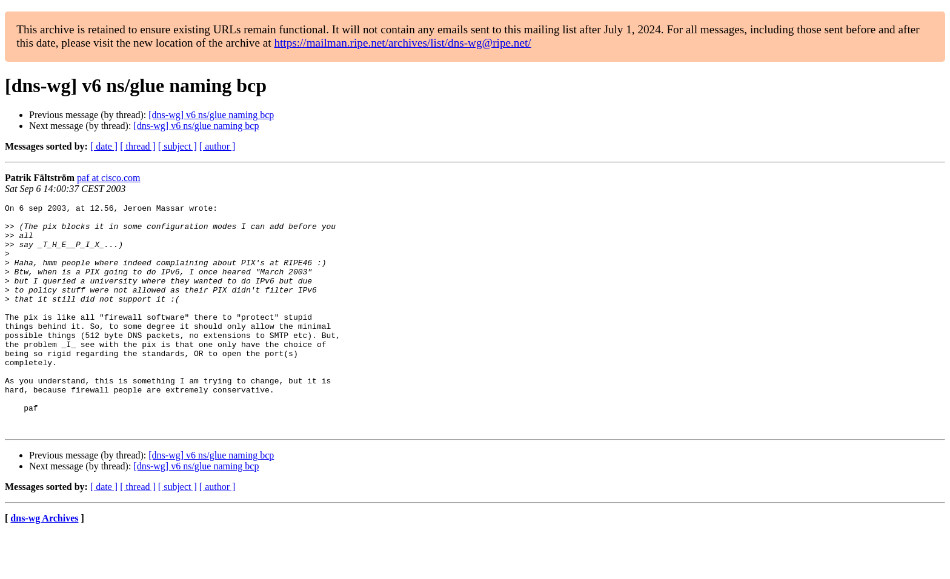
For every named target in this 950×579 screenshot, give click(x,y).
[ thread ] (138, 146)
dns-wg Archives (44, 563)
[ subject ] (177, 146)
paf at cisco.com (108, 178)
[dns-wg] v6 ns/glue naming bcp (211, 115)
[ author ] (217, 146)
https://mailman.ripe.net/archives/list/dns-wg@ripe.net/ (402, 42)
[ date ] (104, 146)
